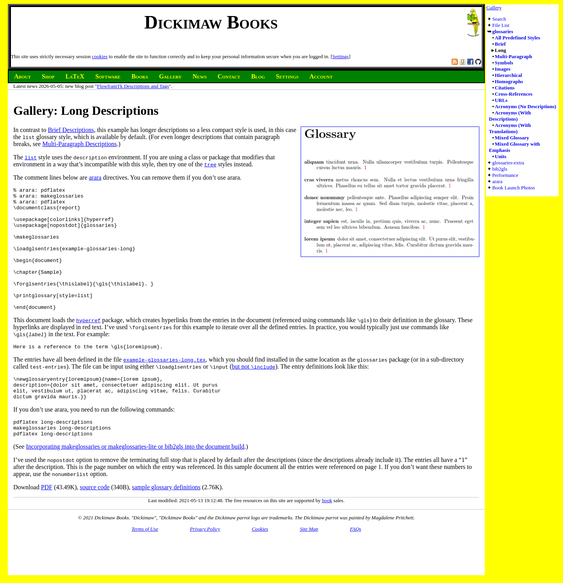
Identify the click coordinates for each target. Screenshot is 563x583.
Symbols (504, 63)
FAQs (355, 563)
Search (499, 19)
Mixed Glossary (512, 138)
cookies (100, 56)
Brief (500, 44)
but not (253, 392)
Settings (340, 56)
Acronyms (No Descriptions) (525, 106)
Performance (505, 175)
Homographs (509, 81)
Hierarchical (508, 75)
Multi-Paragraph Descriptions (79, 144)
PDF (46, 521)
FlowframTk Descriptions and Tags (133, 86)
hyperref (88, 344)
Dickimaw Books (211, 22)
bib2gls (499, 169)
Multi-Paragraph (513, 56)
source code (94, 521)
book (327, 534)
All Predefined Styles (517, 38)
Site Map (309, 563)
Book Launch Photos (513, 188)
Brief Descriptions (71, 130)
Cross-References (514, 94)
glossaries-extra (508, 163)
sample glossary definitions (166, 521)
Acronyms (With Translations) (510, 128)
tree (210, 164)
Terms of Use (144, 563)
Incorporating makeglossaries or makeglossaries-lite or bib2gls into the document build (135, 480)
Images (503, 69)
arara (497, 181)
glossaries (502, 31)
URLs (501, 100)
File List (500, 25)
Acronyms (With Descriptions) (510, 116)
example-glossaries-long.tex (164, 385)
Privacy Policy (205, 563)
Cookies (260, 563)
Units (501, 156)
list (31, 157)
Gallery (494, 8)
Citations (505, 88)
